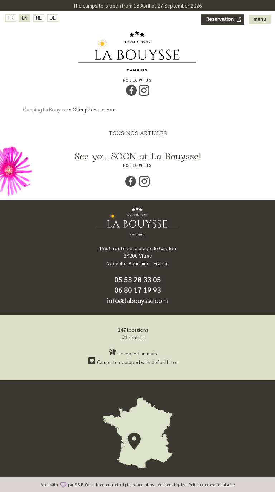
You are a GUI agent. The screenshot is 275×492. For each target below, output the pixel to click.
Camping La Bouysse (45, 109)
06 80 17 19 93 (137, 290)
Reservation (220, 18)
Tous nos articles (137, 132)
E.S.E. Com (83, 484)
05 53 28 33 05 (137, 279)
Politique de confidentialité (212, 484)
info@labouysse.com (137, 300)
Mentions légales (171, 484)
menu (260, 18)
